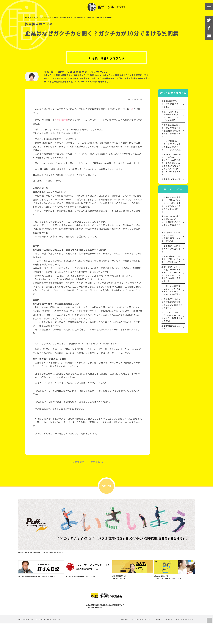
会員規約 (122, 620)
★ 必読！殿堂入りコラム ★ (106, 58)
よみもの (35, 17)
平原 (131, 108)
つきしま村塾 (61, 120)
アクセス (168, 620)
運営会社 (158, 620)
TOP (27, 17)
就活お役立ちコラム (50, 17)
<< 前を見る (77, 462)
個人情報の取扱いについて (140, 620)
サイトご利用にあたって (185, 620)
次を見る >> (97, 462)
